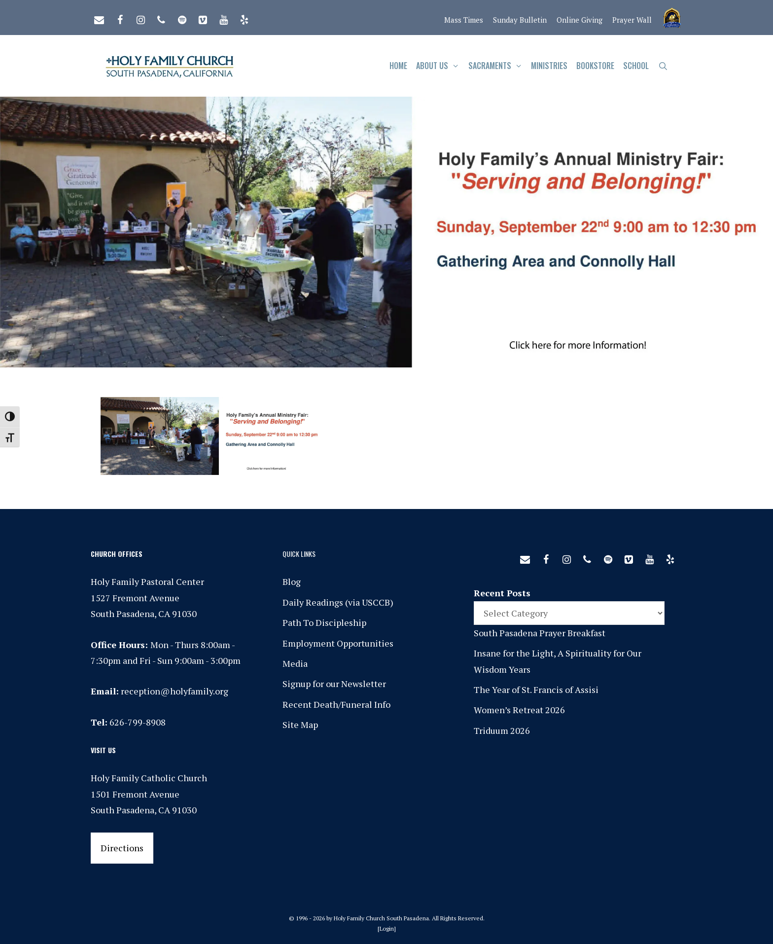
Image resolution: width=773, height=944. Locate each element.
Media (295, 663)
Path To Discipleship (324, 622)
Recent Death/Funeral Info (336, 704)
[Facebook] (119, 18)
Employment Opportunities (337, 643)
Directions (122, 848)
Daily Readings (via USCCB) (337, 602)
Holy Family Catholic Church (149, 778)
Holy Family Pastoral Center (147, 581)
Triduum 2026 (502, 730)
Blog (291, 581)
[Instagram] (140, 18)
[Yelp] (244, 18)
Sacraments (497, 66)
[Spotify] (182, 18)
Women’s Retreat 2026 (519, 710)
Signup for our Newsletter (334, 684)
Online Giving (579, 20)
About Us (440, 66)
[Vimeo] (202, 18)
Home (398, 66)
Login (387, 928)
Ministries (549, 66)
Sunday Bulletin (520, 20)
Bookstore (595, 66)
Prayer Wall (632, 20)
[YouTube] (223, 18)
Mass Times (463, 20)
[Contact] (99, 18)
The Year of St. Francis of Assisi (536, 689)
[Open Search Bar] (662, 66)
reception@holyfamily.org (174, 691)
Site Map (300, 724)
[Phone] (161, 18)
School (636, 66)
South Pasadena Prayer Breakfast (539, 633)
